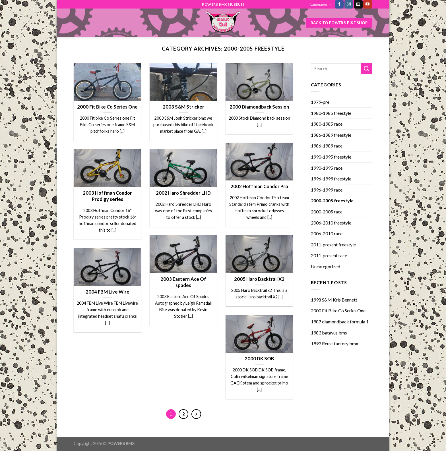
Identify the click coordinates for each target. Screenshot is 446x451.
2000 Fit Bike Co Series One (338, 310)
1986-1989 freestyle (331, 135)
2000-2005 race (326, 211)
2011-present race (329, 255)
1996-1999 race (326, 189)
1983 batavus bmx (329, 332)
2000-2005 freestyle (332, 200)
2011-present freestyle (333, 244)
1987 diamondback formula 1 (340, 321)
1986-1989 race (326, 145)
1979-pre (320, 102)
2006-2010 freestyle (331, 222)
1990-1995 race (326, 168)
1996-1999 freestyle (331, 178)
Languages (320, 4)
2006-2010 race (326, 233)
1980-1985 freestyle (331, 113)
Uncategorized (325, 266)
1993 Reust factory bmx (334, 343)
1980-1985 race (326, 123)
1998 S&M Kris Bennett (334, 299)
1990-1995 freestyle (331, 156)
